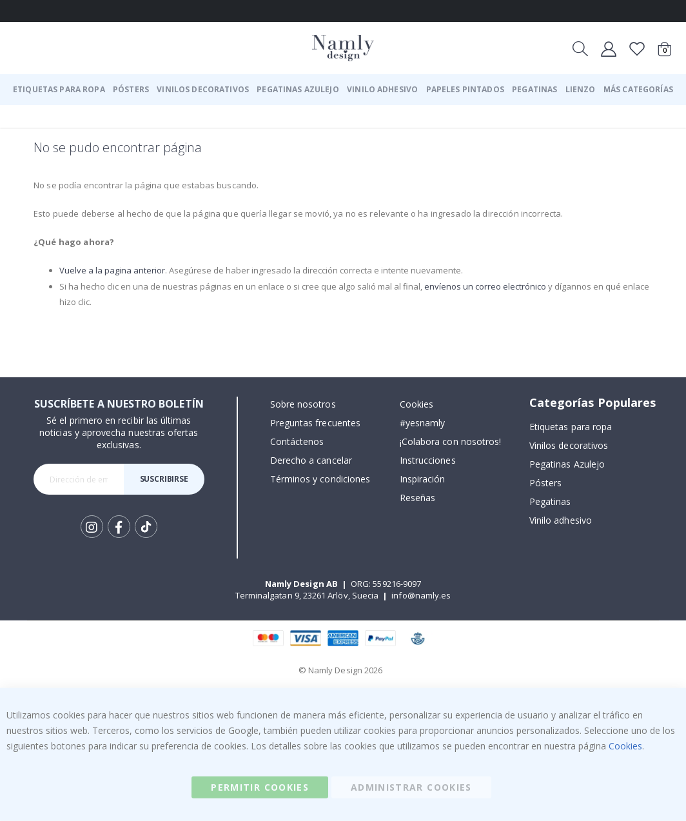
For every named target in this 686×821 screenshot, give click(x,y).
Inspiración (423, 479)
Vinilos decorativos (568, 445)
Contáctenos (297, 441)
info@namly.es (421, 595)
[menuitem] (59, 89)
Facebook (119, 526)
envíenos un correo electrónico (512, 286)
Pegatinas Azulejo (567, 464)
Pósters (545, 483)
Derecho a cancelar (311, 460)
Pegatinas (550, 501)
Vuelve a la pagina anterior (114, 270)
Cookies (416, 404)
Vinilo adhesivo (560, 520)
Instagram (92, 526)
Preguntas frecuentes (315, 423)
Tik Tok (146, 527)
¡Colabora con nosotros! (451, 441)
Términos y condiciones (320, 479)
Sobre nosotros (303, 404)
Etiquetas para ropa (570, 426)
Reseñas (417, 497)
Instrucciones (428, 460)
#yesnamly (423, 423)
